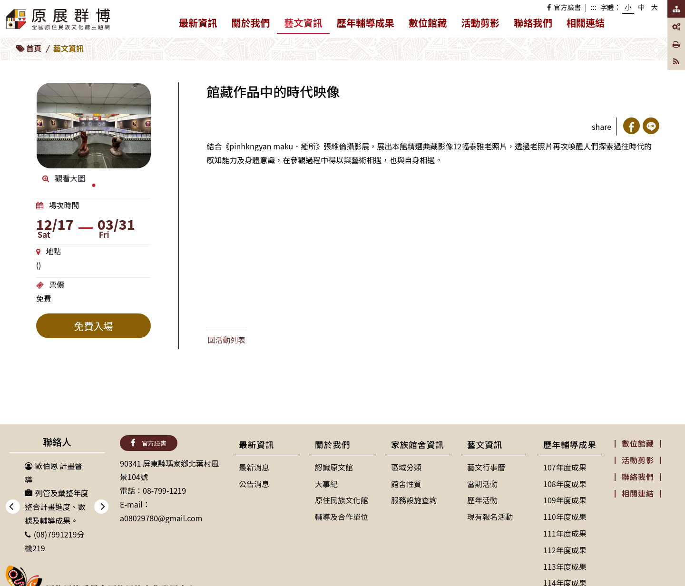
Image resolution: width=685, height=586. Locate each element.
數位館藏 (428, 22)
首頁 (33, 48)
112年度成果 (565, 550)
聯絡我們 (533, 22)
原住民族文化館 (341, 500)
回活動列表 (226, 339)
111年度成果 (565, 533)
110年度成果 (565, 516)
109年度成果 (565, 500)
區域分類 (406, 467)
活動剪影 (480, 22)
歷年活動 (482, 500)
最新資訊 (202, 24)
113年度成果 (565, 566)
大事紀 (326, 483)
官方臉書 (564, 7)
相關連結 (586, 22)
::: (594, 7)
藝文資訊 (307, 24)
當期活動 (482, 483)
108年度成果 (565, 483)
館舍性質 (406, 483)
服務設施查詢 (414, 500)
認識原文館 (334, 467)
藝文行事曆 (486, 467)
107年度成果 (565, 467)
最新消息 (254, 467)
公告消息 (254, 483)
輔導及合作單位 (341, 516)
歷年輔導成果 (369, 24)
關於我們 (254, 24)
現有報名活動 (490, 516)
